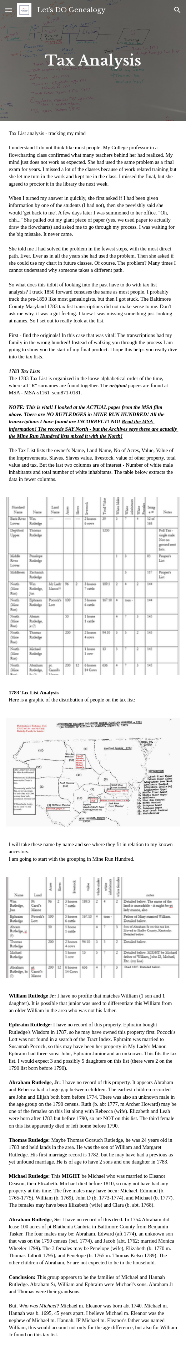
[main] (93, 60)
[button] (8, 10)
